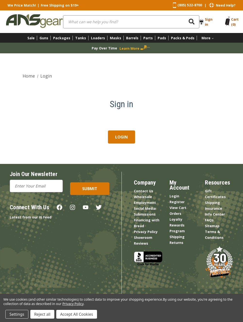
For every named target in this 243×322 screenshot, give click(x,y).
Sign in (208, 22)
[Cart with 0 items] (235, 22)
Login (174, 196)
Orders (175, 213)
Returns (176, 242)
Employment (145, 202)
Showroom (143, 237)
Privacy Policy (146, 231)
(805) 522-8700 (190, 5)
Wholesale (143, 196)
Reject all (42, 314)
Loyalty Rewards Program (177, 225)
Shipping (177, 236)
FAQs (209, 220)
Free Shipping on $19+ (60, 5)
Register (177, 202)
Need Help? (225, 5)
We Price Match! (22, 5)
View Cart (178, 207)
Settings (16, 314)
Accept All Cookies (76, 314)
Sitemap (212, 226)
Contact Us (143, 191)
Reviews (141, 243)
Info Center (215, 214)
